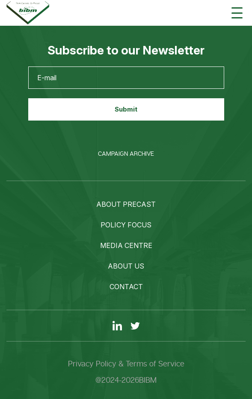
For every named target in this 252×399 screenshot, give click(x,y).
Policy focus (126, 225)
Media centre (126, 245)
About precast (126, 204)
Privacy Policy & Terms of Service (126, 364)
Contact (126, 286)
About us (126, 266)
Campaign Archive (126, 153)
